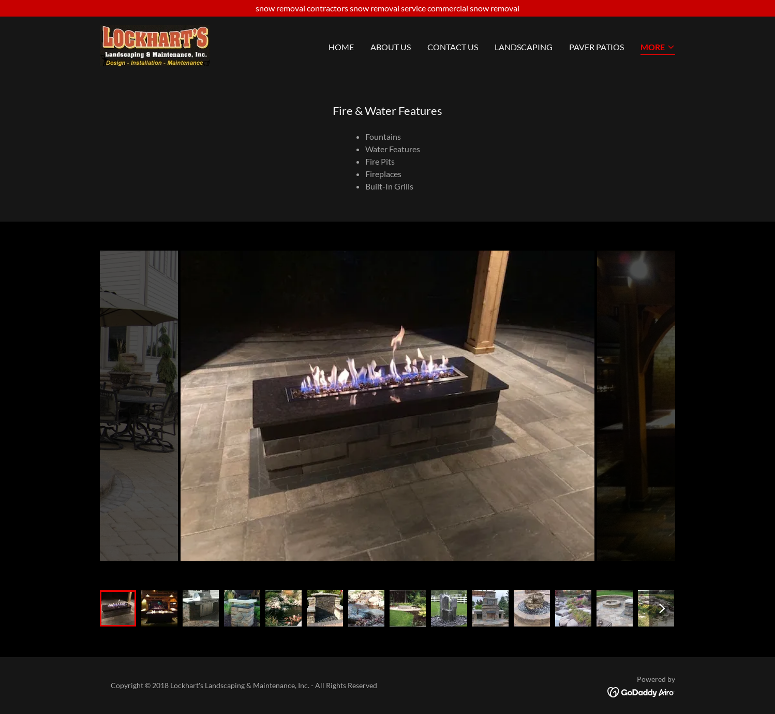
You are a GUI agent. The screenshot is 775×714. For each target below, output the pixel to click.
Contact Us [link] (452, 47)
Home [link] (341, 47)
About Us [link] (390, 47)
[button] (657, 48)
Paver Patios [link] (596, 47)
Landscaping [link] (524, 47)
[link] (155, 44)
